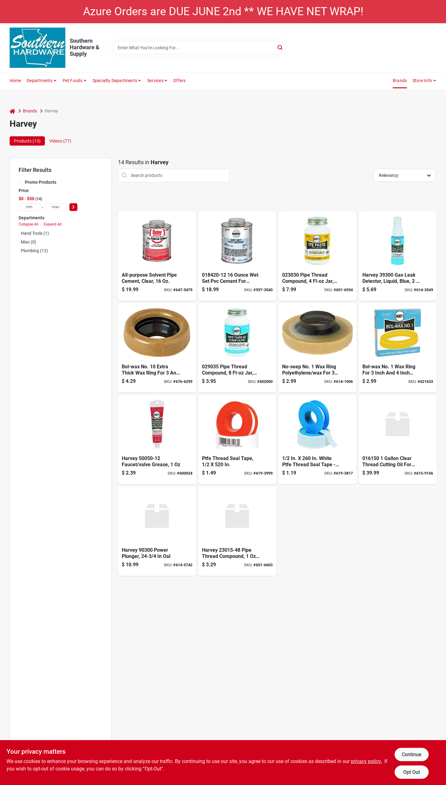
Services (155, 80)
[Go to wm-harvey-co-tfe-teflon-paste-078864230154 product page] (237, 531)
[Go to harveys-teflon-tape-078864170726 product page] (317, 439)
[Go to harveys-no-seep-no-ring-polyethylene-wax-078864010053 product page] (317, 347)
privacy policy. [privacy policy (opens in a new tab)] (366, 761)
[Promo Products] (21, 182)
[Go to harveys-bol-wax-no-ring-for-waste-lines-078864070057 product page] (398, 347)
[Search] (280, 47)
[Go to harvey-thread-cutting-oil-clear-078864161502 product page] (398, 439)
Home (15, 80)
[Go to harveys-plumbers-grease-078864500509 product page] (157, 439)
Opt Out (411, 772)
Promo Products (40, 182)
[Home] (12, 111)
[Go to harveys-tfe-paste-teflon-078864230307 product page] (317, 256)
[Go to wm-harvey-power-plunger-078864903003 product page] (157, 531)
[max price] (55, 207)
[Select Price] (73, 207)
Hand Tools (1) (35, 233)
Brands (400, 80)
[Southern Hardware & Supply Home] (37, 48)
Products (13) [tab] (27, 140)
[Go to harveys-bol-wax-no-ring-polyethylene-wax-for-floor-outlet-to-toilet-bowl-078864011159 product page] (157, 347)
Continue (411, 754)
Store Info (422, 80)
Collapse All (28, 224)
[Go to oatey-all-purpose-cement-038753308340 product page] (157, 256)
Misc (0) (28, 241)
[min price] (29, 207)
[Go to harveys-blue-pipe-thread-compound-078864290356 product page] (237, 347)
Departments (39, 80)
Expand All (53, 224)
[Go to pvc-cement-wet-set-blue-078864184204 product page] (237, 256)
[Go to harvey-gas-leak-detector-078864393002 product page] (398, 256)
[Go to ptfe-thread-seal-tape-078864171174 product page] (237, 439)
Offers (179, 80)
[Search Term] (199, 48)
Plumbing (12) (34, 250)
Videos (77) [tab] (60, 140)
